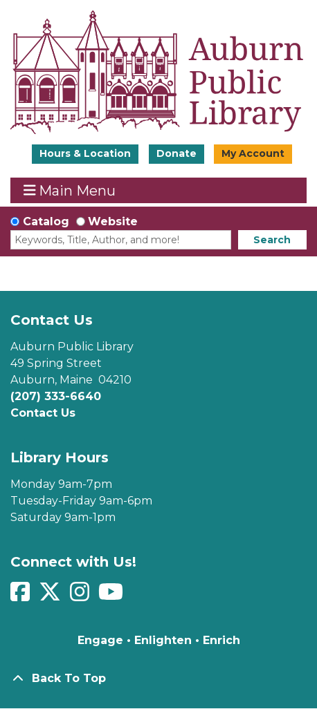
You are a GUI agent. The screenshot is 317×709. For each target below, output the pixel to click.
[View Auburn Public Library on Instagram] (81, 596)
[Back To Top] (158, 679)
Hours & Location (85, 153)
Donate (176, 153)
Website (113, 221)
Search (272, 240)
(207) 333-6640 (55, 396)
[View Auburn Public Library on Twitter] (51, 596)
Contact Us (42, 412)
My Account (252, 153)
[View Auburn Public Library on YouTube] (112, 596)
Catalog (46, 221)
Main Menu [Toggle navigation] (70, 190)
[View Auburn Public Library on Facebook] (21, 596)
